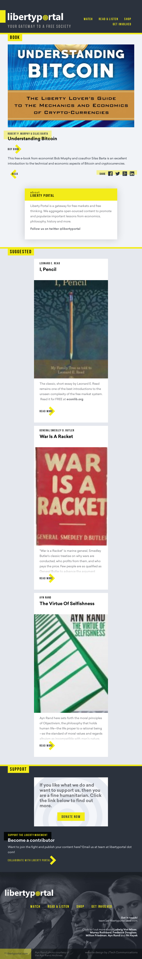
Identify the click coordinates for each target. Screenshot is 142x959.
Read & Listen (108, 19)
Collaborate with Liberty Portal (29, 860)
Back (15, 174)
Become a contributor (31, 840)
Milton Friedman (96, 935)
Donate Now (71, 817)
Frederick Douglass (124, 933)
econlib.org (75, 399)
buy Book (13, 149)
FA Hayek (132, 935)
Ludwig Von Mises (125, 930)
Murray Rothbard (100, 933)
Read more (46, 411)
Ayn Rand (114, 935)
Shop (127, 19)
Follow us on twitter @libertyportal (55, 229)
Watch (88, 19)
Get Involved (122, 24)
